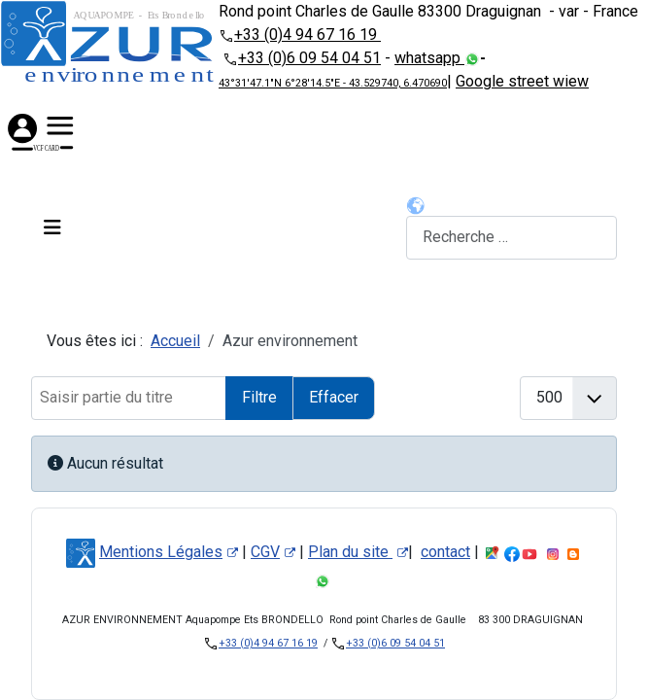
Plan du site (358, 551)
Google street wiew (522, 81)
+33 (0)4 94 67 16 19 (307, 34)
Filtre (259, 397)
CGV (273, 551)
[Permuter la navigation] (52, 227)
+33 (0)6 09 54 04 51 (309, 58)
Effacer (333, 397)
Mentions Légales (168, 551)
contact (445, 551)
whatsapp (429, 58)
